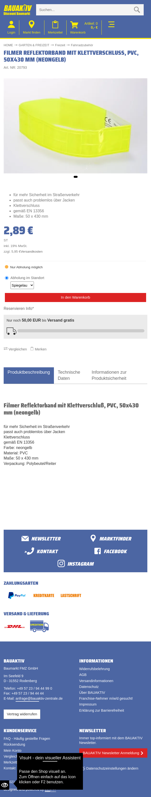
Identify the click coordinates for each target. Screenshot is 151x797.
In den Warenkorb (75, 297)
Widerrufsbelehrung (94, 669)
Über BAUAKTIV (92, 693)
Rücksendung (14, 744)
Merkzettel (12, 762)
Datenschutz (89, 687)
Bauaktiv (23, 782)
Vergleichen (15, 349)
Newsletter (40, 538)
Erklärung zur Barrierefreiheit (101, 710)
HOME (8, 45)
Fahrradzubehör (82, 45)
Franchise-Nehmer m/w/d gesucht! (106, 698)
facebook (110, 551)
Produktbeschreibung (29, 372)
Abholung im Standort (27, 282)
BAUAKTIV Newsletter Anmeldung (111, 753)
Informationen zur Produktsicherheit (109, 375)
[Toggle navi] (110, 27)
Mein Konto (12, 750)
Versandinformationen (96, 681)
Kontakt (10, 768)
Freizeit (60, 45)
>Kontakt (41, 551)
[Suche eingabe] (85, 9)
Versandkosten (32, 251)
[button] (76, 177)
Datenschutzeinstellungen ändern (112, 768)
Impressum (88, 704)
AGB (83, 675)
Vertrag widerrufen (22, 714)
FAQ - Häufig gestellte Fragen (27, 739)
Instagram (75, 563)
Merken (38, 349)
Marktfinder (110, 538)
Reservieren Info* (19, 308)
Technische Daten (69, 375)
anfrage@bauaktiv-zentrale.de (39, 698)
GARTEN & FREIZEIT (34, 45)
